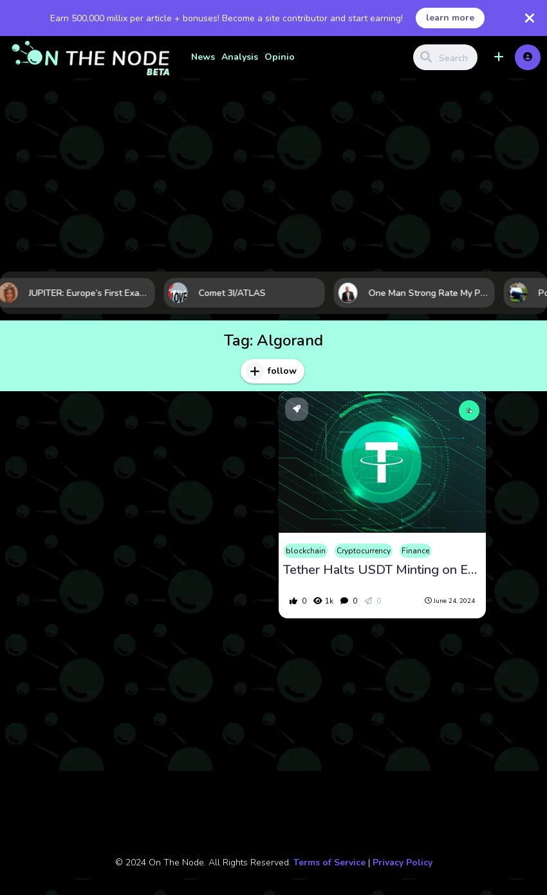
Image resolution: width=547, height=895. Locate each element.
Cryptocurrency (364, 551)
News (203, 57)
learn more (450, 18)
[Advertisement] (273, 175)
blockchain (306, 551)
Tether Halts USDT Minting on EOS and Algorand (382, 570)
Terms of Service (329, 862)
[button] (499, 57)
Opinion (282, 57)
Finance (415, 551)
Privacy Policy (402, 862)
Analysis (239, 57)
